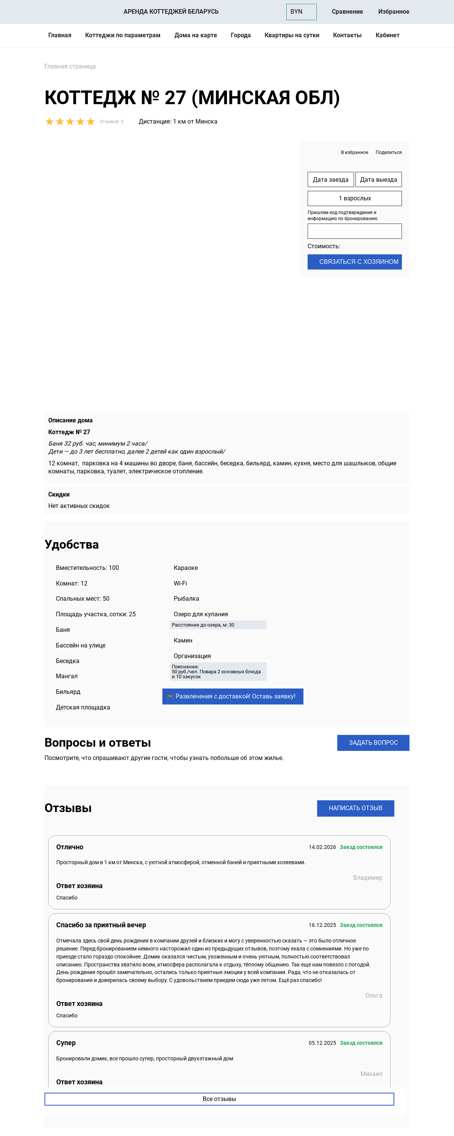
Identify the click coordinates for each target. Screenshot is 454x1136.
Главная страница (70, 66)
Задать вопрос (373, 742)
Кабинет (388, 35)
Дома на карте (196, 35)
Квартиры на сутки (292, 35)
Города (241, 35)
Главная (59, 35)
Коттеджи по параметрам (122, 35)
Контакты (347, 35)
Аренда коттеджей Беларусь (171, 11)
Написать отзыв (356, 808)
